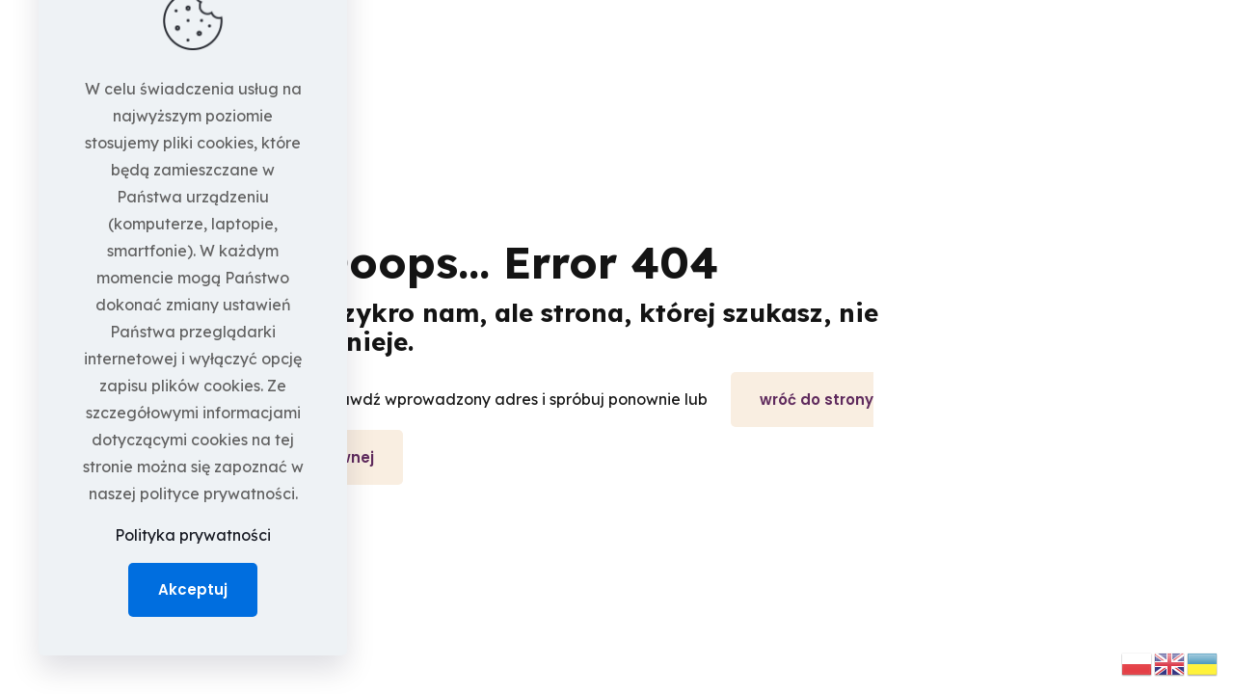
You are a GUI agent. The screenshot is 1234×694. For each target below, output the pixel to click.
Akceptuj (193, 589)
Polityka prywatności (193, 535)
